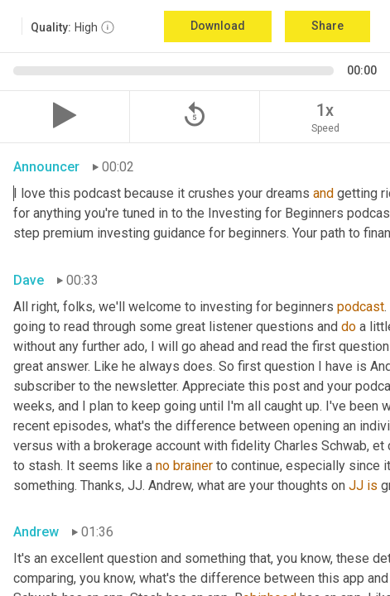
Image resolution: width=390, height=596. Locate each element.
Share (327, 25)
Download (217, 25)
